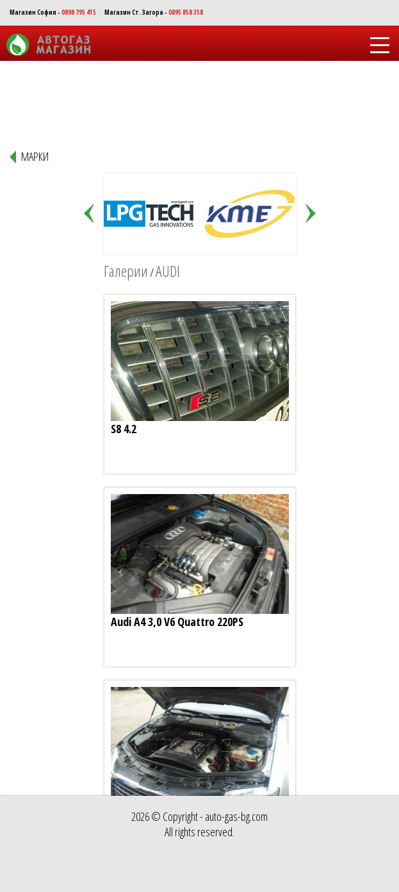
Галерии (126, 270)
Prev (89, 214)
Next (310, 214)
